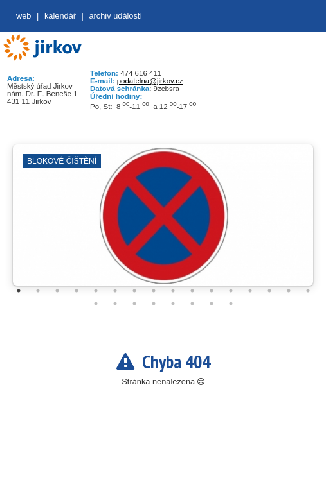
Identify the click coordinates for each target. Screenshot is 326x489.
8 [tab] (153, 290)
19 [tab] (134, 303)
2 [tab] (38, 290)
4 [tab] (76, 290)
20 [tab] (153, 303)
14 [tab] (269, 290)
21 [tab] (173, 303)
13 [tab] (250, 290)
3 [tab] (57, 290)
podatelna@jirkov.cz (150, 81)
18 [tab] (115, 303)
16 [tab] (308, 290)
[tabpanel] (163, 221)
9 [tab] (173, 290)
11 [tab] (211, 290)
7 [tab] (134, 290)
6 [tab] (115, 290)
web (23, 16)
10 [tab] (192, 290)
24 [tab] (230, 303)
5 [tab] (95, 290)
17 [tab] (95, 303)
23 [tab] (211, 303)
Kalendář (60, 16)
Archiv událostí (115, 16)
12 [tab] (230, 290)
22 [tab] (192, 303)
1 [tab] (18, 290)
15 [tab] (288, 290)
